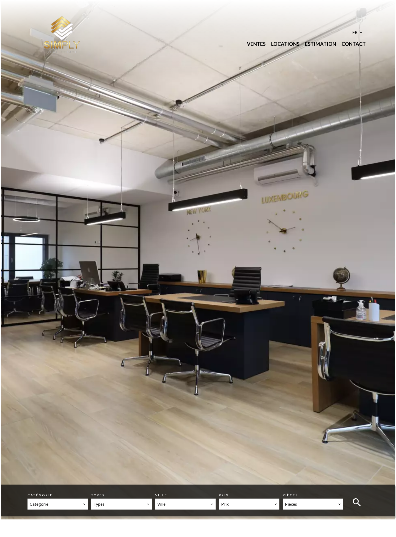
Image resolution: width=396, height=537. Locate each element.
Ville (161, 495)
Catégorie (40, 495)
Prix (224, 495)
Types (98, 495)
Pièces (290, 495)
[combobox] (58, 504)
